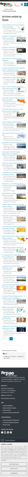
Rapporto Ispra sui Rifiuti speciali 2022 (12, 247)
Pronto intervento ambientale (11, 412)
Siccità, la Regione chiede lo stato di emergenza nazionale (11, 123)
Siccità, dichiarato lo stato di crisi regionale (13, 276)
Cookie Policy (3, 460)
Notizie (1, 9)
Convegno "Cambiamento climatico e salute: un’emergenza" (12, 37)
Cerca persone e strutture (8, 398)
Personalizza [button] (14, 473)
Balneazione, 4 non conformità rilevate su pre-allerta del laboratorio (13, 185)
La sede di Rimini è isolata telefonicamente (13, 77)
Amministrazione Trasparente (11, 420)
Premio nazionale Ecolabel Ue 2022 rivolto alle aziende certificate (13, 227)
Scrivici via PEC (7, 410)
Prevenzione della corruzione (11, 422)
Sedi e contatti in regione (9, 408)
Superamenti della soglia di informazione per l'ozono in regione (13, 286)
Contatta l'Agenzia (8, 405)
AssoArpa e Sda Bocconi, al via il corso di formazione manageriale (13, 48)
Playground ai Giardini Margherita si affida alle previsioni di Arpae (13, 327)
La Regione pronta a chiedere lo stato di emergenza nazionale (13, 173)
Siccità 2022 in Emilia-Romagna (10, 216)
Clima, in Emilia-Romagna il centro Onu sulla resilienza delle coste (12, 88)
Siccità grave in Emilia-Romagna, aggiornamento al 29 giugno (11, 153)
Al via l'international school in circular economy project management (12, 110)
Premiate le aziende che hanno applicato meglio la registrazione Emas (13, 69)
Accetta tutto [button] (14, 468)
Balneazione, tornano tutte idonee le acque (14, 143)
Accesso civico (6, 425)
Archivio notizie (8, 9)
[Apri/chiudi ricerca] (22, 4)
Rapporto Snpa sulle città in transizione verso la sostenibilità (13, 308)
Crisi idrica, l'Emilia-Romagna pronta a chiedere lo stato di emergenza (12, 297)
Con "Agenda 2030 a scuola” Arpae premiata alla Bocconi (11, 256)
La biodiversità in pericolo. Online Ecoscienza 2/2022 (11, 267)
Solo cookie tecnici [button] (14, 464)
